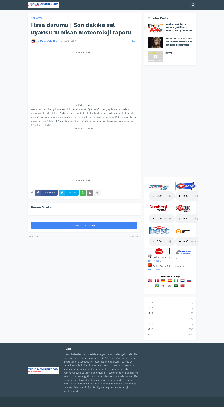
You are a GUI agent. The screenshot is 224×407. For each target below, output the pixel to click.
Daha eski (134, 237)
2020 (170, 324)
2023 (170, 313)
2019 (170, 329)
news (168, 52)
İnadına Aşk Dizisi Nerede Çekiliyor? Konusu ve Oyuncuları (178, 27)
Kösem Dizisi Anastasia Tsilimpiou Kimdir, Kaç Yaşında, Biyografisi (178, 41)
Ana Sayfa (36, 18)
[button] (193, 5)
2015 (170, 334)
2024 (170, 308)
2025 (170, 302)
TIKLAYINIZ (154, 260)
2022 (170, 318)
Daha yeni (34, 237)
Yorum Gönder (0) (84, 225)
